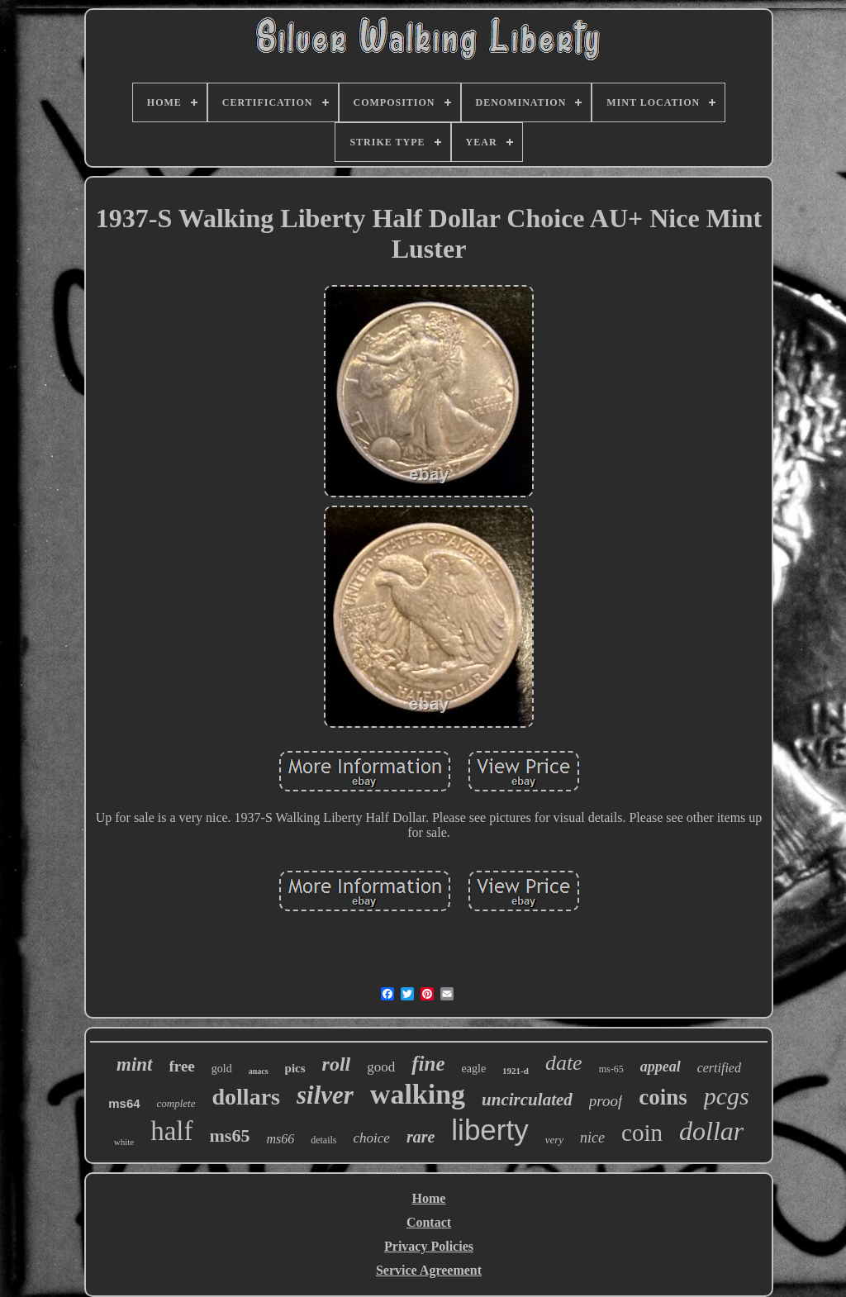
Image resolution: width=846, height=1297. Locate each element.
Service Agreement (429, 1270)
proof (605, 1100)
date (563, 1063)
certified (719, 1068)
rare (420, 1137)
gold (222, 1068)
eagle (474, 1068)
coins (663, 1097)
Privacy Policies (428, 1246)
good (381, 1067)
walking (417, 1094)
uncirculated (527, 1099)
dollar (711, 1131)
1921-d (515, 1071)
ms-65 (611, 1069)
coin (642, 1132)
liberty (489, 1130)
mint (134, 1064)
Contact (428, 1222)
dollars (246, 1096)
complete (176, 1103)
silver (325, 1095)
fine (427, 1063)
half (171, 1131)
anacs (259, 1071)
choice (372, 1138)
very (554, 1139)
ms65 (230, 1135)
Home (429, 1198)
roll (336, 1064)
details (323, 1140)
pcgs (726, 1095)
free (182, 1066)
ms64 (124, 1103)
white (124, 1142)
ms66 (280, 1139)
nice (592, 1137)
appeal (660, 1066)
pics (295, 1068)
